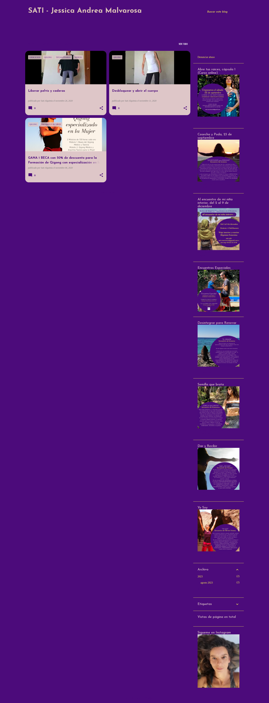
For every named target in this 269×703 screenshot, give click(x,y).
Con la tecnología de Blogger (134, 697)
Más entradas (108, 192)
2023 (200, 576)
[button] (101, 108)
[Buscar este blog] (225, 11)
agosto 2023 (206, 582)
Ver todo (183, 43)
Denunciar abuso (206, 57)
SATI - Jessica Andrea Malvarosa (85, 11)
